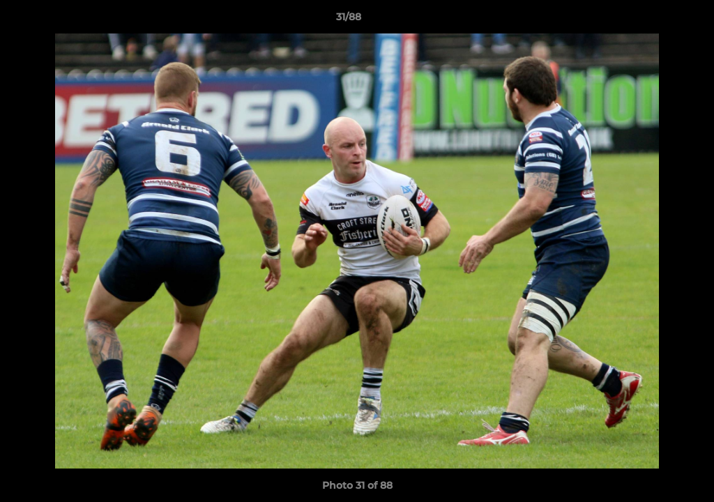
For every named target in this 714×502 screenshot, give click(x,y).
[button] (655, 20)
